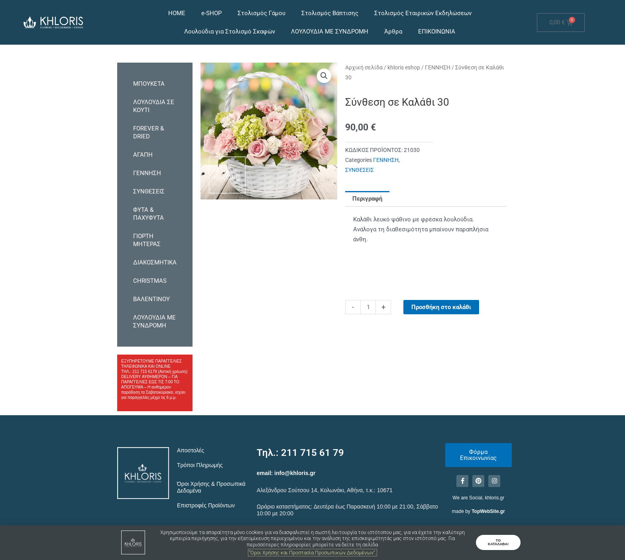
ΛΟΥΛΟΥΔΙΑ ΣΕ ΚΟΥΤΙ (153, 106)
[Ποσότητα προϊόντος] (368, 307)
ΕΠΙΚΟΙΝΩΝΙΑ (436, 31)
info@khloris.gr (294, 473)
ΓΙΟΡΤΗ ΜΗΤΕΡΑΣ (147, 240)
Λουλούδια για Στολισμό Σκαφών (229, 31)
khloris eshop (403, 67)
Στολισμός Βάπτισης (329, 13)
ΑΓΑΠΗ (143, 154)
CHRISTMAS (150, 280)
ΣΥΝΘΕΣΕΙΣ (149, 191)
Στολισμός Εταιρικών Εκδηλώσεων (423, 13)
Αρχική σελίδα (364, 67)
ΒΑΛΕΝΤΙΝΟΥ (151, 299)
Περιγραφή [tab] (367, 198)
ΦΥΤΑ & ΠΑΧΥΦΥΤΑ (148, 213)
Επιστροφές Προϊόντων (206, 505)
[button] (324, 76)
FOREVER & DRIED (148, 132)
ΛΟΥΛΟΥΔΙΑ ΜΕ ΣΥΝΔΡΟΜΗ (329, 31)
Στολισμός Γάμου (261, 13)
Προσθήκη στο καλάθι (441, 307)
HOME (176, 13)
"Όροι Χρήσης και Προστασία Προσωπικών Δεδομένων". (312, 553)
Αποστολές (190, 450)
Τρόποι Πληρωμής (200, 465)
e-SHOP (211, 13)
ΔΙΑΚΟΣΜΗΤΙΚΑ (155, 262)
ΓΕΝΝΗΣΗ (147, 173)
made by (478, 511)
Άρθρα (393, 31)
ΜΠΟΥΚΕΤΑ (149, 83)
